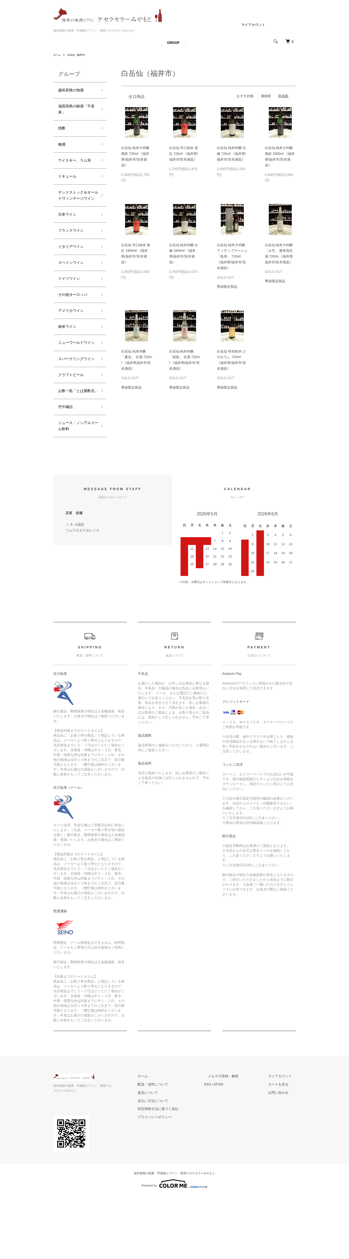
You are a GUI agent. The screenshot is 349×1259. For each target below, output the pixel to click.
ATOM (234, 1153)
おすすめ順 (245, 96)
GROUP (173, 43)
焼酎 (62, 133)
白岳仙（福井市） (80, 54)
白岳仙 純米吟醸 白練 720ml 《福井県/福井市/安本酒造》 (231, 153)
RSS (223, 1153)
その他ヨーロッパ (75, 328)
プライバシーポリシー (174, 1186)
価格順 (266, 96)
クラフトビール (73, 430)
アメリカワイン (73, 346)
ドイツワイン (71, 311)
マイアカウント (253, 25)
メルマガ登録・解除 (235, 1145)
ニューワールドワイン (75, 384)
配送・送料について (172, 1153)
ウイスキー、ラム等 (75, 171)
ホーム (57, 54)
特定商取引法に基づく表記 (177, 1178)
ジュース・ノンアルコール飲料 (75, 493)
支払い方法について (172, 1170)
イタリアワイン (73, 276)
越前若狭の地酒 (73, 90)
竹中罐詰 (67, 472)
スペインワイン (73, 293)
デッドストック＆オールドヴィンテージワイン (75, 217)
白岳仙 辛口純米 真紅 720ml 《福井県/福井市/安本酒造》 (183, 153)
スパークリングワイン (75, 409)
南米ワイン (69, 363)
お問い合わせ (282, 1161)
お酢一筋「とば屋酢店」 (75, 451)
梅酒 (62, 150)
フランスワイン (73, 259)
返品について (167, 1161)
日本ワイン (69, 242)
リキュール (69, 192)
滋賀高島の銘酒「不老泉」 (73, 112)
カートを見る (282, 1153)
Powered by (174, 1247)
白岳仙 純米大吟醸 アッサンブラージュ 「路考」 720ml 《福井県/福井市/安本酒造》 (232, 256)
